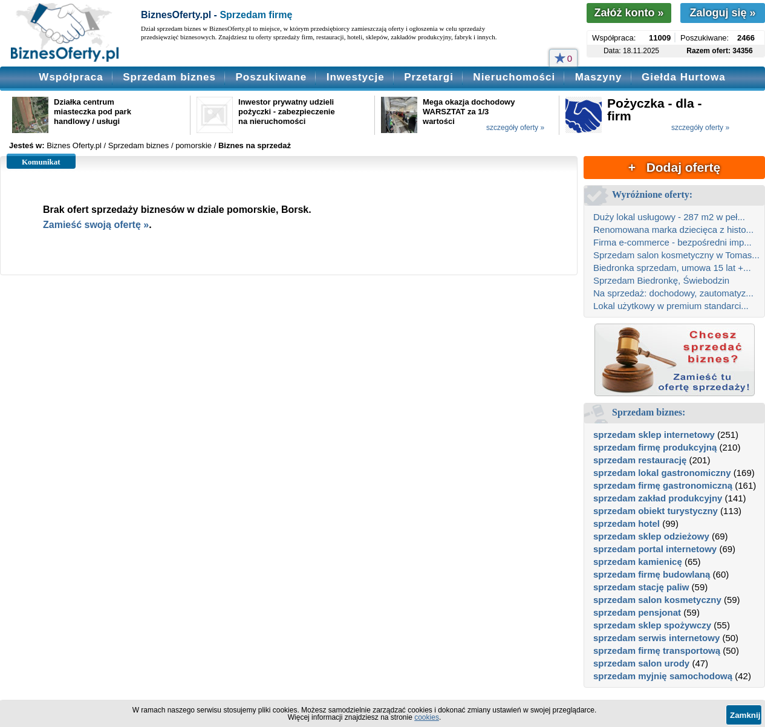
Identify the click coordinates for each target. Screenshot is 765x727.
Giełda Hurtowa (684, 77)
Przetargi (429, 77)
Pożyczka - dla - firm (654, 109)
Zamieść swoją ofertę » (96, 225)
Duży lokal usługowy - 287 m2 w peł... (669, 217)
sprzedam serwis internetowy (656, 638)
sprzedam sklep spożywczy (652, 625)
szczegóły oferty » (515, 127)
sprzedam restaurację (639, 460)
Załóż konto (628, 13)
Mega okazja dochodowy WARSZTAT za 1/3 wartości (469, 111)
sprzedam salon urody (641, 663)
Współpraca (71, 77)
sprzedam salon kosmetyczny (657, 600)
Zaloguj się (722, 13)
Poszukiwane (271, 77)
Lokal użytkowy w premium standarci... (671, 306)
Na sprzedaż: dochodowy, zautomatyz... (673, 293)
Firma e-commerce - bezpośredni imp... (672, 242)
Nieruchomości (514, 77)
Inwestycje (356, 77)
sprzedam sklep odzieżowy (651, 536)
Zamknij (745, 715)
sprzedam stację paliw (641, 587)
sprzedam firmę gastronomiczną (662, 485)
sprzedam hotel (626, 523)
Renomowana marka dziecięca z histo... (673, 229)
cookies (426, 717)
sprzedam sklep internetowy (654, 434)
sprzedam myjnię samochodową (662, 676)
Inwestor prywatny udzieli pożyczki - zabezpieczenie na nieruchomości (286, 111)
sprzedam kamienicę (637, 561)
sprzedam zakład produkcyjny (657, 498)
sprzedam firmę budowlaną (651, 574)
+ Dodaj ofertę (674, 167)
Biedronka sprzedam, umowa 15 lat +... (672, 267)
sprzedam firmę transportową (656, 650)
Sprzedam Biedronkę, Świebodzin (661, 280)
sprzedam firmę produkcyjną (655, 447)
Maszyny (598, 77)
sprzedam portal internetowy (655, 549)
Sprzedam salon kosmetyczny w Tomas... (676, 255)
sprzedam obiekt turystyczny (655, 511)
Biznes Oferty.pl (74, 145)
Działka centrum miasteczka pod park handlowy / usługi (92, 111)
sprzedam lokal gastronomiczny (662, 473)
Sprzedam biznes (169, 77)
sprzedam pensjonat (637, 612)
